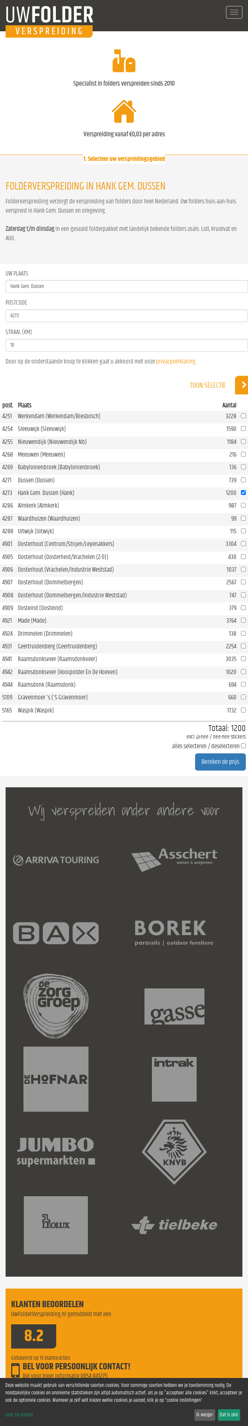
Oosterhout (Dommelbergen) (50, 582)
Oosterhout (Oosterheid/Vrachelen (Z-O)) (63, 557)
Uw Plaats (17, 273)
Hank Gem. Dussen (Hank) (46, 493)
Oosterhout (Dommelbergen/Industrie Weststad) (72, 595)
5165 (7, 710)
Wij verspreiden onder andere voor (124, 810)
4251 (7, 416)
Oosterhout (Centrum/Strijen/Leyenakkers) (66, 544)
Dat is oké (229, 1414)
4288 (7, 531)
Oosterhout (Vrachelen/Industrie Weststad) (66, 569)
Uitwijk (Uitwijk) (36, 531)
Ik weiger (204, 1414)
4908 (7, 595)
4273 (7, 493)
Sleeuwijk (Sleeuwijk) (42, 429)
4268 (7, 454)
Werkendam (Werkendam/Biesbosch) (59, 416)
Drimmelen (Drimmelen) (45, 634)
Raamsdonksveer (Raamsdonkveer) (57, 659)
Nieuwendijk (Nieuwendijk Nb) (52, 442)
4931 (7, 646)
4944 (7, 685)
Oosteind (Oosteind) (40, 608)
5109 (7, 697)
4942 (7, 672)
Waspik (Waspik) (36, 710)
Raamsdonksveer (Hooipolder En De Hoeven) (68, 672)
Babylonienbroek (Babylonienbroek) (59, 467)
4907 (7, 582)
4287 (7, 518)
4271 (7, 480)
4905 (7, 557)
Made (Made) (32, 620)
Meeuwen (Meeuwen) (41, 454)
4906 (7, 569)
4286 (7, 505)
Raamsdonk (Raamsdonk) (47, 685)
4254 (7, 429)
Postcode (16, 302)
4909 (7, 608)
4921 (7, 620)
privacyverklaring (175, 361)
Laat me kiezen (19, 1414)
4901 (7, 544)
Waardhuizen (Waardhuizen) (49, 518)
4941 (7, 659)
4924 (7, 634)
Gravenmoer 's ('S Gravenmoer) (53, 697)
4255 (7, 442)
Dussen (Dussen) (36, 480)
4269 (7, 467)
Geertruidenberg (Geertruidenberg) (57, 646)
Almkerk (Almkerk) (38, 505)
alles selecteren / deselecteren (206, 746)
